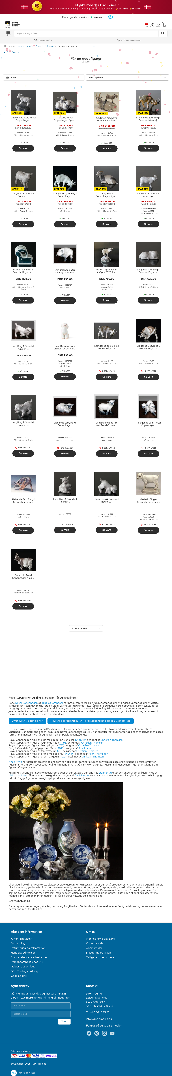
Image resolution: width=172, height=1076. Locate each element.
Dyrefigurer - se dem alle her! (27, 721)
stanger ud (105, 773)
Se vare (23, 148)
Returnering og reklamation (28, 948)
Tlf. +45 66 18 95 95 (98, 1012)
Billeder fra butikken (98, 953)
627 (59, 751)
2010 (61, 748)
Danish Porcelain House (15, 24)
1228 (64, 757)
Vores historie (94, 943)
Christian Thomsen (112, 740)
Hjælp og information (26, 931)
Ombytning (18, 943)
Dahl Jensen (82, 775)
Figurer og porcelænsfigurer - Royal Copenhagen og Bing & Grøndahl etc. (91, 721)
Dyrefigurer (48, 46)
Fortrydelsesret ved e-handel (29, 957)
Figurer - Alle (33, 46)
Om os (90, 931)
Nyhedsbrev (20, 986)
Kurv (164, 25)
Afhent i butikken (21, 939)
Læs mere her (29, 998)
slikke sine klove (18, 775)
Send (64, 1021)
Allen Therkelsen (98, 754)
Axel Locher (85, 748)
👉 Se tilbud (138, 9)
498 (64, 743)
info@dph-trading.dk (99, 1019)
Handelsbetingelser (23, 953)
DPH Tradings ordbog (24, 971)
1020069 (80, 740)
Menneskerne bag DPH (100, 939)
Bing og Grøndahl (52, 703)
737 (61, 745)
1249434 (68, 754)
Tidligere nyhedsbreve (100, 957)
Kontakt (92, 986)
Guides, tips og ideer (24, 966)
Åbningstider (94, 948)
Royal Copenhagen (26, 703)
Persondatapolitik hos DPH (27, 962)
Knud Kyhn (15, 762)
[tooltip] (23, 119)
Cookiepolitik (19, 976)
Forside (19, 46)
